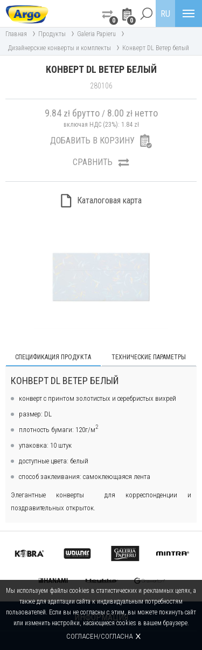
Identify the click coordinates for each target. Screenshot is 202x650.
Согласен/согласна (99, 636)
